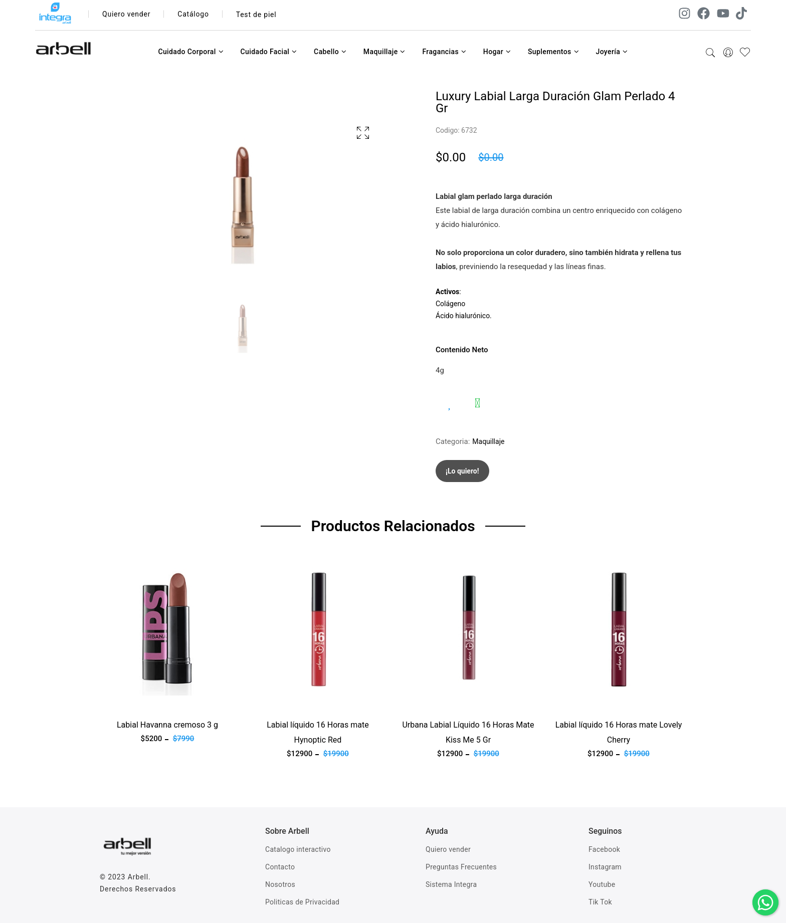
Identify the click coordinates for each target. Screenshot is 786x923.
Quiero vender (126, 15)
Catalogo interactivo (298, 849)
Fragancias (444, 52)
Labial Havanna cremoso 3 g (167, 725)
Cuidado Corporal (191, 52)
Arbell (138, 877)
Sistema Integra (451, 884)
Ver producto (121, 701)
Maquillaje (384, 52)
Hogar (497, 52)
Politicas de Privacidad (302, 902)
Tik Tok (600, 902)
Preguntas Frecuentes (461, 867)
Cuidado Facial (268, 52)
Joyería (612, 52)
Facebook (604, 849)
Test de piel (256, 15)
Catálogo (194, 15)
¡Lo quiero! (462, 471)
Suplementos (553, 52)
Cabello (330, 52)
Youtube (601, 884)
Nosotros (280, 884)
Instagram (605, 867)
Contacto (280, 867)
